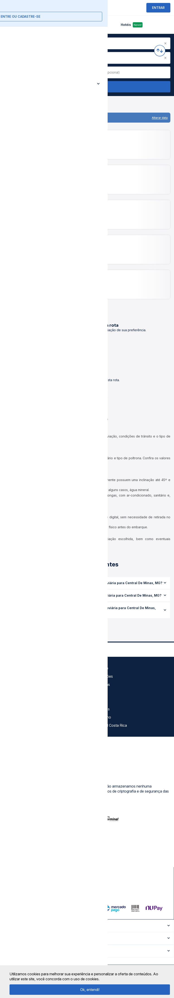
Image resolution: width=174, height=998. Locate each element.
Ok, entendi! (89, 989)
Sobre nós (13, 668)
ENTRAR (158, 8)
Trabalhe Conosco (20, 725)
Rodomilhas (100, 709)
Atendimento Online (21, 717)
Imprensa (12, 701)
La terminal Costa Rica (108, 725)
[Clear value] (81, 72)
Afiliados (97, 701)
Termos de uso (17, 676)
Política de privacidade (23, 684)
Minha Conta (15, 709)
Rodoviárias (100, 684)
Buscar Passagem (87, 86)
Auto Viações (101, 676)
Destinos (97, 692)
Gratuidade (99, 668)
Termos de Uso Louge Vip (26, 692)
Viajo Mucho (100, 717)
